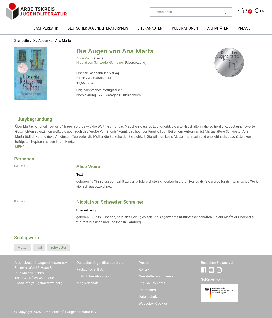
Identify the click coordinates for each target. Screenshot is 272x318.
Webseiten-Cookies (153, 303)
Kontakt (144, 269)
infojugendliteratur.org (43, 283)
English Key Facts (152, 283)
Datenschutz (148, 297)
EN (259, 11)
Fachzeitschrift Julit (91, 269)
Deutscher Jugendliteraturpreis (100, 263)
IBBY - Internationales (93, 276)
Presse (144, 263)
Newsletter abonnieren (156, 276)
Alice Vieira (84, 58)
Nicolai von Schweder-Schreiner (100, 63)
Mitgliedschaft (87, 283)
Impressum (147, 290)
